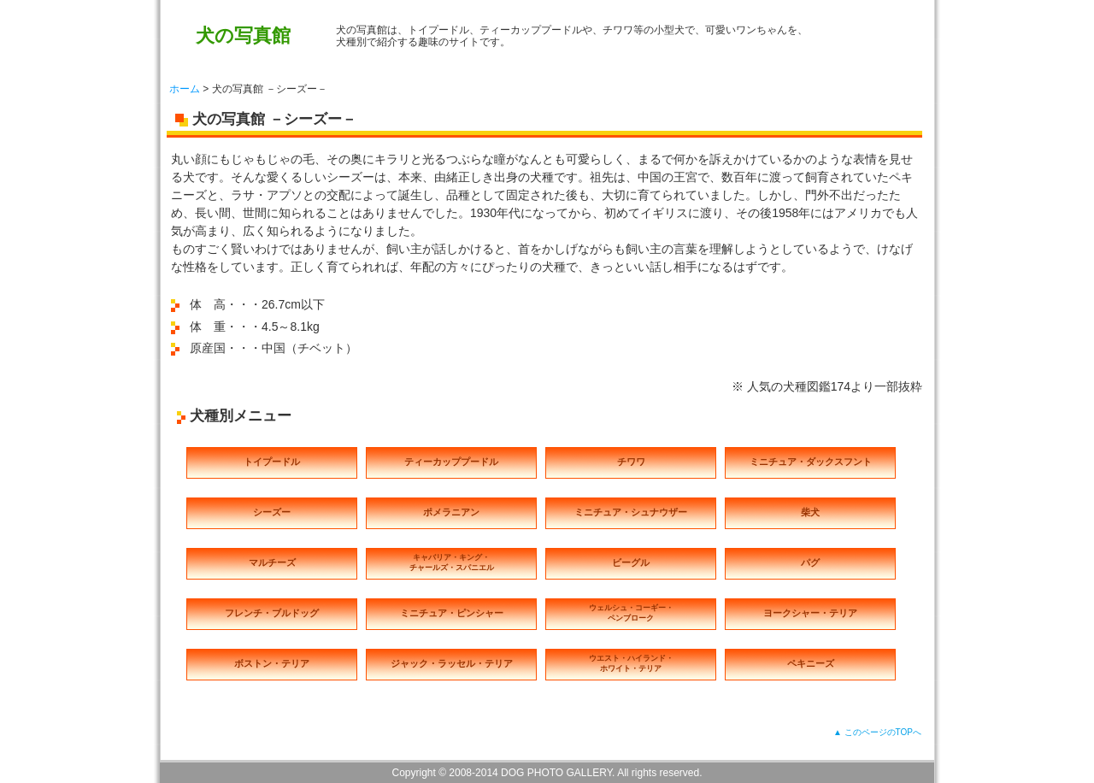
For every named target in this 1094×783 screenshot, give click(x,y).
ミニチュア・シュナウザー (630, 512)
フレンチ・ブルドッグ (272, 613)
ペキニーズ (810, 663)
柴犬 (810, 512)
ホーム (184, 89)
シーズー (272, 512)
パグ (810, 562)
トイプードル (272, 461)
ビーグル (631, 562)
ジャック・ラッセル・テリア (452, 663)
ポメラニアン (451, 512)
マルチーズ (272, 562)
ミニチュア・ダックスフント (811, 461)
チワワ (631, 461)
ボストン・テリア (271, 663)
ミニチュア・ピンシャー (451, 613)
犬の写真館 (243, 35)
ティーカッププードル (451, 461)
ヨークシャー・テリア (810, 613)
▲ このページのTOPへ (877, 732)
